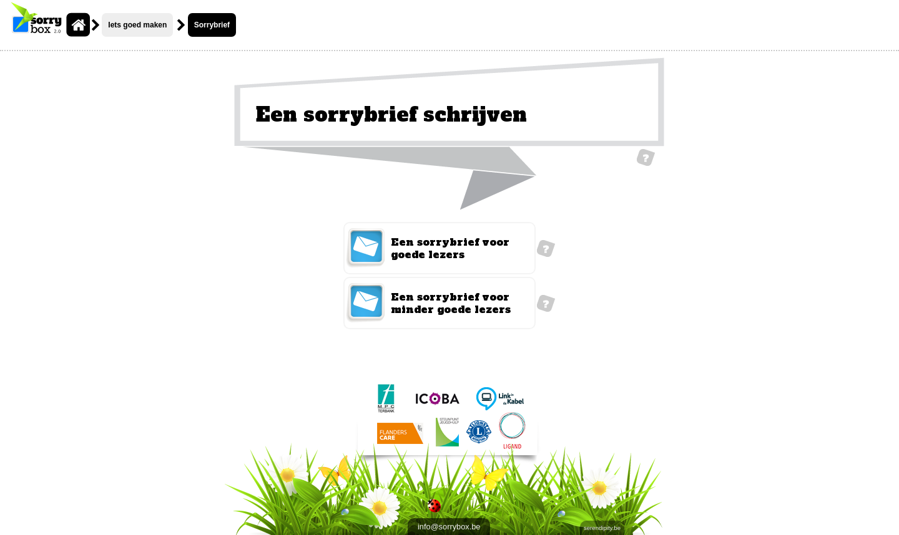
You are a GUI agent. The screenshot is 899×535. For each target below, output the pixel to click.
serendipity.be (602, 527)
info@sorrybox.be (449, 526)
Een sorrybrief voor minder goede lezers (451, 303)
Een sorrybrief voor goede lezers (450, 248)
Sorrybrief (212, 25)
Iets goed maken (137, 25)
